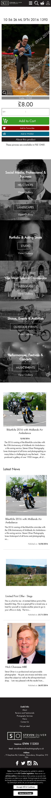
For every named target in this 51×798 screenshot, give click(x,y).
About (24, 710)
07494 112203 (30, 743)
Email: (11, 749)
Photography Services (25, 716)
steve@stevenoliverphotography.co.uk (29, 748)
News (24, 719)
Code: (22, 98)
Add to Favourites (27, 128)
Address (26, 752)
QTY (4, 112)
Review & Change (25, 793)
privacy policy (11, 776)
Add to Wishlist (27, 134)
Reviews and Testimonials (24, 713)
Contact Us (25, 722)
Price (19, 101)
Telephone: (18, 744)
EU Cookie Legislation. (26, 773)
